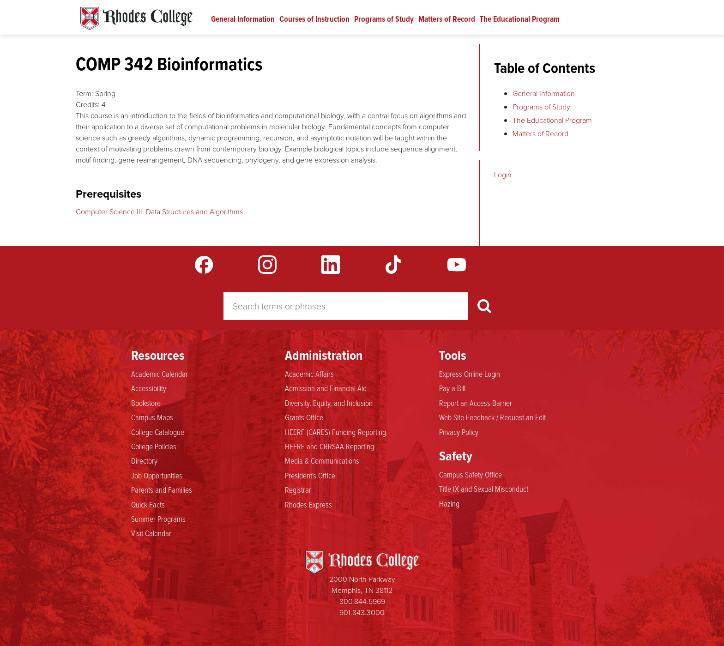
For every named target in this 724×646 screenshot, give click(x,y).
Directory (144, 460)
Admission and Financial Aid (326, 387)
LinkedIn (330, 264)
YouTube (456, 264)
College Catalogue (157, 431)
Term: (84, 93)
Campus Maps (152, 417)
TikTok (393, 264)
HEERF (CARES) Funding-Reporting (335, 431)
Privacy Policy (458, 431)
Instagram (267, 264)
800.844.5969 (362, 601)
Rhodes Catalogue (136, 18)
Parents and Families (161, 489)
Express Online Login (469, 373)
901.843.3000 (362, 612)
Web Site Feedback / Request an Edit (492, 417)
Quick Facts (148, 504)
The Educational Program (520, 19)
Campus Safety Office (470, 474)
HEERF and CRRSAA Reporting (329, 446)
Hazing (449, 503)
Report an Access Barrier (475, 402)
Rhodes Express (308, 504)
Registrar (298, 489)
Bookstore (146, 402)
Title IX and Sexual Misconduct (483, 488)
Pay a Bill (452, 387)
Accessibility (148, 387)
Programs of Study (384, 19)
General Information (243, 19)
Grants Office (304, 417)
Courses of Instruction (314, 19)
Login (503, 174)
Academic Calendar (159, 373)
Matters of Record (446, 19)
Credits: (88, 104)
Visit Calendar (151, 532)
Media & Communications (322, 460)
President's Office (310, 475)
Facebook (204, 264)
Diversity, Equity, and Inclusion (329, 402)
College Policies (153, 446)
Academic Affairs (309, 373)
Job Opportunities (156, 475)
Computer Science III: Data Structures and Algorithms (159, 211)
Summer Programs (158, 518)
